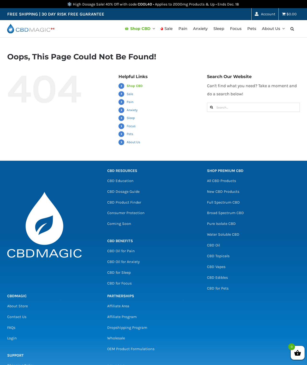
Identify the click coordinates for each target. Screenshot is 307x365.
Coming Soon (119, 223)
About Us (133, 142)
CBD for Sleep (119, 272)
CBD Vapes (216, 266)
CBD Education (120, 180)
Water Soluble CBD (223, 234)
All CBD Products (221, 180)
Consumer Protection (126, 213)
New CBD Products (223, 191)
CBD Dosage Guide (123, 191)
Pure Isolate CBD (221, 223)
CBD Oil (213, 245)
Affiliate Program (122, 316)
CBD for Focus (119, 283)
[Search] (211, 107)
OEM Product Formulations (130, 349)
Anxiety (132, 110)
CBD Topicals (218, 256)
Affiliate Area (118, 306)
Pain (130, 102)
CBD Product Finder (124, 202)
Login (12, 338)
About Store (17, 306)
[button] (292, 28)
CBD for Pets (218, 288)
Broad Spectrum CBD (225, 213)
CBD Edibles (217, 277)
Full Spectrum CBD (223, 202)
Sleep (131, 118)
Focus (131, 126)
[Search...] (253, 107)
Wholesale (116, 338)
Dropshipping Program (127, 327)
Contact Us (16, 316)
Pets (130, 134)
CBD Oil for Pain (121, 251)
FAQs (11, 327)
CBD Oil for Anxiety (123, 261)
